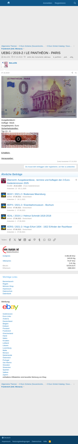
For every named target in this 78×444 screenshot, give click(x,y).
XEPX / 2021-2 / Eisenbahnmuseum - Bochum (30, 205)
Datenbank (7, 294)
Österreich (7, 358)
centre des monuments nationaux (39, 57)
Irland (5, 336)
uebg (71, 57)
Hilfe (45, 441)
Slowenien (7, 367)
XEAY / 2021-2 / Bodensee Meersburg (26, 194)
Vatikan (5, 372)
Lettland (6, 343)
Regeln (5, 284)
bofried (9, 197)
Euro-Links (7, 316)
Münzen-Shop (8, 286)
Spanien (6, 370)
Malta (5, 350)
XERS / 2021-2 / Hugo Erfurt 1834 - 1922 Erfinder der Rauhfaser (39, 226)
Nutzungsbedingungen (21, 441)
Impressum (7, 289)
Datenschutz (7, 291)
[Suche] (74, 3)
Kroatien (6, 341)
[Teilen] (72, 72)
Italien (5, 338)
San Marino (7, 363)
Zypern (5, 375)
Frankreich (7, 331)
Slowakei (6, 365)
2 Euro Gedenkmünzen (31, 186)
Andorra (6, 319)
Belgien (5, 324)
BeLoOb (7, 57)
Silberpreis (7, 261)
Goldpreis (6, 256)
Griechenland (8, 333)
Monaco (6, 353)
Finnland (6, 328)
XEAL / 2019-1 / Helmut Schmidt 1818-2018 (29, 216)
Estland (5, 326)
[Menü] (4, 3)
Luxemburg (7, 348)
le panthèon (57, 57)
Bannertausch (8, 281)
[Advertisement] (39, 26)
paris (65, 57)
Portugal (6, 360)
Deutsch (6, 438)
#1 (76, 73)
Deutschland (27, 197)
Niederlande (7, 355)
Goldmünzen (8, 314)
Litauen (5, 345)
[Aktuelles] (69, 3)
